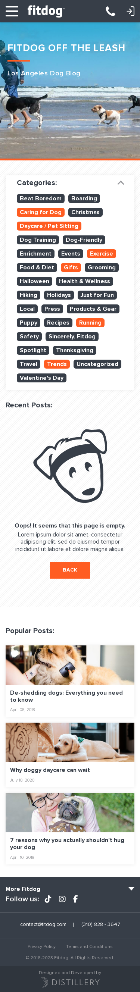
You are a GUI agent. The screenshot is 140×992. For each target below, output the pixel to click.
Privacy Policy (42, 946)
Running (90, 322)
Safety (29, 336)
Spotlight (33, 350)
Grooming (102, 267)
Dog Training (38, 240)
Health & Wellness (84, 281)
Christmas (85, 212)
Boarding (84, 198)
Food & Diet (37, 267)
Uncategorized (97, 364)
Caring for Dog (41, 212)
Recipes (58, 322)
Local (27, 309)
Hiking (28, 295)
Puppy (28, 322)
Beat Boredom (41, 198)
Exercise (101, 253)
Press (52, 309)
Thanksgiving (74, 350)
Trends (57, 364)
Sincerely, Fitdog (72, 336)
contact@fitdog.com (43, 924)
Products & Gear (93, 309)
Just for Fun (97, 295)
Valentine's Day (41, 378)
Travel (28, 364)
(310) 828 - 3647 (114, 11)
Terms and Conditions (89, 946)
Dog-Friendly (84, 240)
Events (70, 253)
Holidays (59, 295)
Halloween (34, 281)
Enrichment (36, 253)
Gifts (71, 267)
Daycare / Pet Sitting (49, 226)
